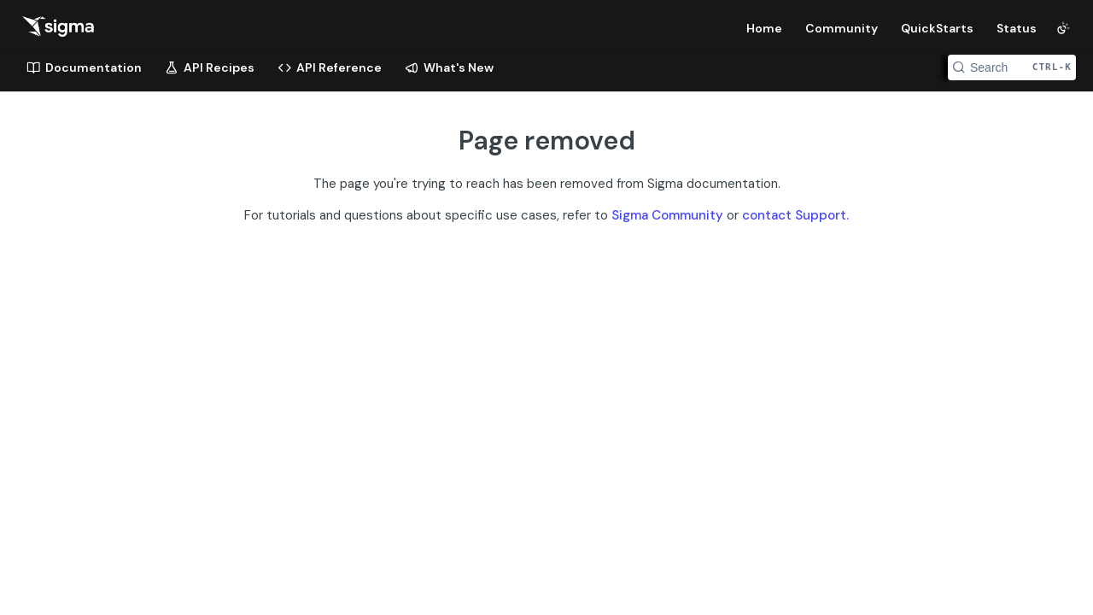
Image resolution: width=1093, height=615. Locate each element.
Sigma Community (667, 215)
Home (764, 28)
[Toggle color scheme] (1063, 28)
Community (841, 28)
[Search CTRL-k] (1012, 67)
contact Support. (795, 215)
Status (1017, 28)
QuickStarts (937, 28)
